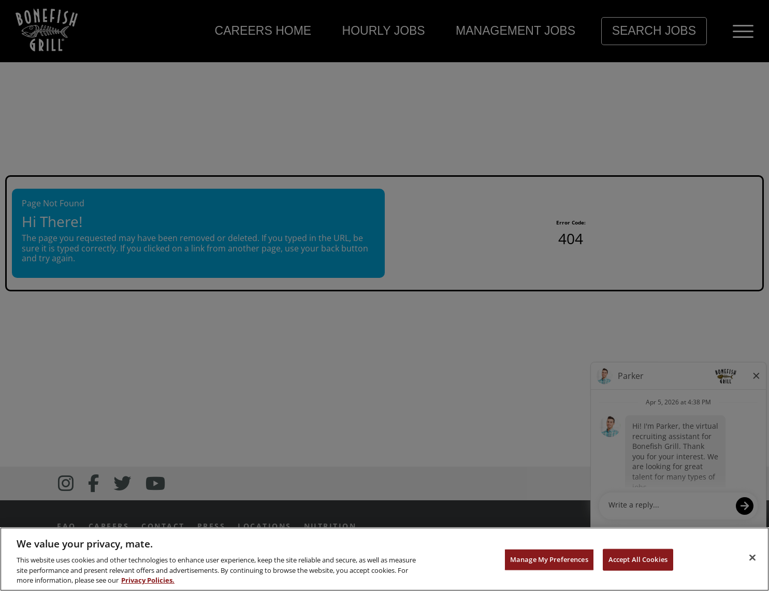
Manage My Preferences (549, 559)
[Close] (752, 557)
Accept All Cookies (638, 559)
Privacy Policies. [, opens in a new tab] (148, 580)
